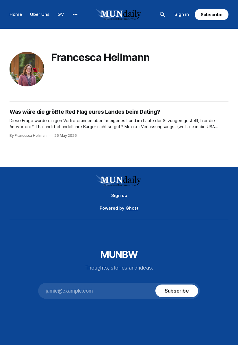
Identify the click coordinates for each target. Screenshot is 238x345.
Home (16, 14)
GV (60, 14)
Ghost (132, 208)
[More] (75, 14)
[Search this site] (162, 14)
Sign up (119, 195)
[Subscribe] (176, 291)
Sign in (181, 14)
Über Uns (39, 14)
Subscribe (211, 14)
